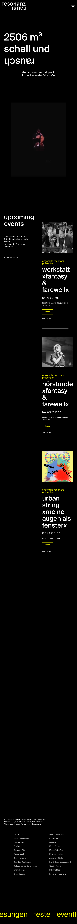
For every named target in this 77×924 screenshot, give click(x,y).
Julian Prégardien (56, 835)
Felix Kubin (18, 835)
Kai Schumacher (56, 855)
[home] (14, 6)
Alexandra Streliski (56, 859)
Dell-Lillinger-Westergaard (60, 863)
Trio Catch (18, 847)
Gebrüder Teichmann (22, 863)
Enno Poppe (19, 843)
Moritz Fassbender (57, 847)
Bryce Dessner (19, 875)
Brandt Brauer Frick (21, 839)
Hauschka (53, 843)
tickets (47, 312)
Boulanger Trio (19, 851)
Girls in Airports (20, 859)
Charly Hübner (19, 871)
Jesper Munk (19, 855)
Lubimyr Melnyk (55, 871)
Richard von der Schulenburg (25, 867)
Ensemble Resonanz (57, 875)
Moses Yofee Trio (56, 851)
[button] (73, 6)
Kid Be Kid (53, 839)
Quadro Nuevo (55, 867)
